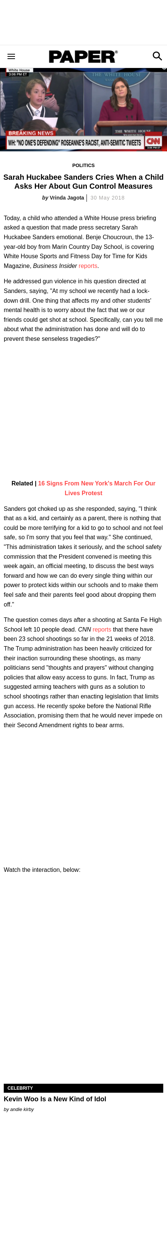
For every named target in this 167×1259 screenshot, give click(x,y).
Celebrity (20, 1088)
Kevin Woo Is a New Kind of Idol (55, 1099)
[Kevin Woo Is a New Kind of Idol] (83, 1044)
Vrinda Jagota (67, 198)
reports (88, 266)
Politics (83, 165)
